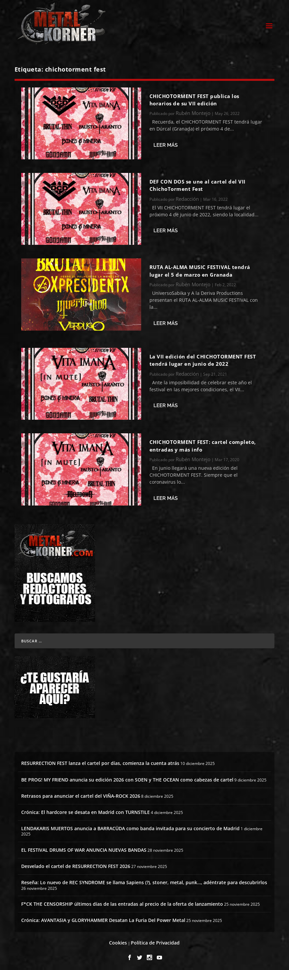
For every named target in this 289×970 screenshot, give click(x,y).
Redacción (187, 196)
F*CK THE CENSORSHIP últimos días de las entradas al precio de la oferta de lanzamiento (122, 902)
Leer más (165, 143)
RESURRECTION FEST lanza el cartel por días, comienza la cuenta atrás (100, 761)
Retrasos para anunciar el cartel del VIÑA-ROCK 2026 (80, 794)
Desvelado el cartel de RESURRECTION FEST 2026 (75, 864)
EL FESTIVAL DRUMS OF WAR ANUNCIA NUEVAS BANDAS (83, 848)
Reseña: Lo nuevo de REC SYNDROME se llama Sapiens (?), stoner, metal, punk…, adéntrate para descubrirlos (144, 881)
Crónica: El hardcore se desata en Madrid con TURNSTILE (85, 810)
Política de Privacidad (155, 941)
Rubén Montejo (193, 111)
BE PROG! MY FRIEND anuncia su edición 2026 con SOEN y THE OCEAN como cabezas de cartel (127, 778)
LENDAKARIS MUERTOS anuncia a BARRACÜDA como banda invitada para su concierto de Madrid (130, 827)
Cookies (118, 941)
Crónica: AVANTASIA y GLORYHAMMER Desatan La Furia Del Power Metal (103, 918)
